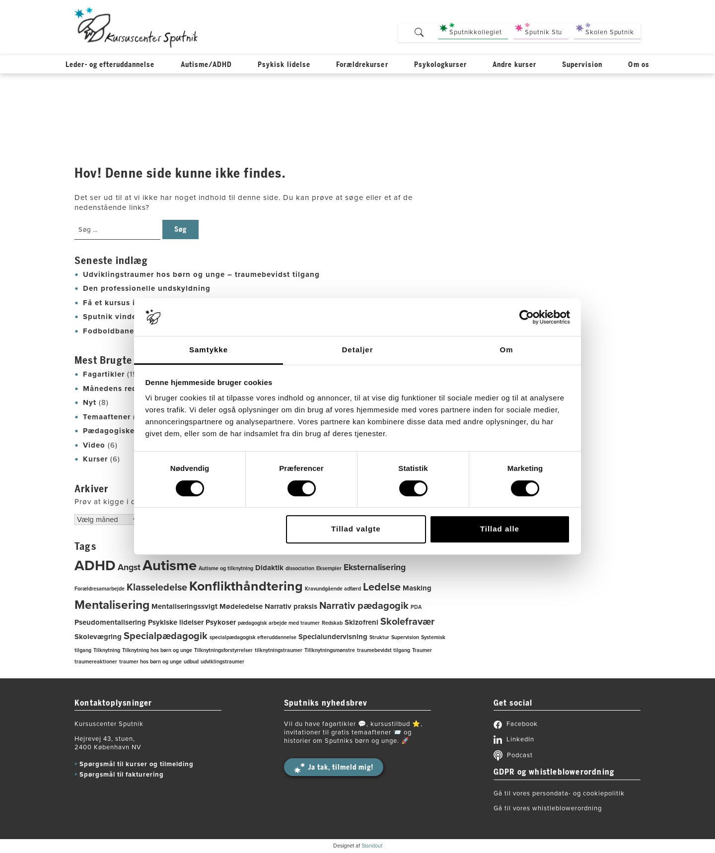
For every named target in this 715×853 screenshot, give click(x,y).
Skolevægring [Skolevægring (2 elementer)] (98, 636)
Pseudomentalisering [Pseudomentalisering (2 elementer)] (110, 622)
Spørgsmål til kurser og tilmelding (136, 764)
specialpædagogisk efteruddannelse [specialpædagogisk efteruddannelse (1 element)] (253, 637)
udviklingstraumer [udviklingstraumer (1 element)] (222, 661)
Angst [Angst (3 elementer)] (129, 567)
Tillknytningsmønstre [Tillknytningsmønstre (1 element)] (329, 650)
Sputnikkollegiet (470, 29)
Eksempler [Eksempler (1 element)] (329, 568)
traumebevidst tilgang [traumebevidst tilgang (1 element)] (383, 650)
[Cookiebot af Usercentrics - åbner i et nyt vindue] (526, 317)
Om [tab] (506, 350)
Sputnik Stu (538, 29)
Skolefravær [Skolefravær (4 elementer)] (407, 622)
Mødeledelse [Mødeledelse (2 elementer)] (241, 606)
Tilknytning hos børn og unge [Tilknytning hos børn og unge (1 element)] (157, 650)
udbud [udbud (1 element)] (191, 661)
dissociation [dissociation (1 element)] (300, 568)
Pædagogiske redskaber (129, 430)
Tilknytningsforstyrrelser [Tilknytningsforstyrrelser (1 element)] (223, 650)
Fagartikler (104, 374)
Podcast (513, 755)
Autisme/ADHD (206, 66)
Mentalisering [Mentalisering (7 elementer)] (111, 605)
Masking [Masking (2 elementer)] (417, 588)
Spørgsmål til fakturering (121, 775)
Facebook (516, 724)
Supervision (582, 66)
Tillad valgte (355, 529)
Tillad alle (499, 529)
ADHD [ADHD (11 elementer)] (95, 565)
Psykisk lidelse (284, 66)
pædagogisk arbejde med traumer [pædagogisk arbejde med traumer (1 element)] (279, 623)
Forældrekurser (362, 66)
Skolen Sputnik (604, 29)
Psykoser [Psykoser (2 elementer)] (221, 622)
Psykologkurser (440, 66)
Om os (638, 66)
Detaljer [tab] (357, 350)
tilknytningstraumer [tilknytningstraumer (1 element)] (278, 650)
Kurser (95, 459)
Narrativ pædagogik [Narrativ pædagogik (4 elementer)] (364, 606)
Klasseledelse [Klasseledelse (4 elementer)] (157, 587)
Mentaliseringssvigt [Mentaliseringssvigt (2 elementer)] (184, 606)
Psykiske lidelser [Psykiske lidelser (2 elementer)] (176, 622)
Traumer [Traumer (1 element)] (422, 650)
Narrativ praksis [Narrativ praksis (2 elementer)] (291, 606)
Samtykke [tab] (208, 350)
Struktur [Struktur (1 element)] (379, 637)
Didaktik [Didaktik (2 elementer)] (269, 567)
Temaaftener (107, 416)
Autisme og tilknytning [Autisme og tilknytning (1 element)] (226, 568)
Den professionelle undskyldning (147, 288)
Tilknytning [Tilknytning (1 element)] (106, 650)
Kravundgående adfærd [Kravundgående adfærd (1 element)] (333, 589)
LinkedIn (514, 739)
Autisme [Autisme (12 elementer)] (170, 565)
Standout (371, 846)
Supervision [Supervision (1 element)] (405, 637)
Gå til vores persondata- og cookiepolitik (559, 793)
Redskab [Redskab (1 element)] (332, 623)
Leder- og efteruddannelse (110, 66)
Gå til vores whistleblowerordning (548, 808)
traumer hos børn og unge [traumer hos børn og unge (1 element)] (150, 661)
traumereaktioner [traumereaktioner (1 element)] (95, 661)
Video (94, 445)
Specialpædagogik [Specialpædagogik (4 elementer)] (166, 636)
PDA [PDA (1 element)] (416, 607)
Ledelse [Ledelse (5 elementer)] (382, 587)
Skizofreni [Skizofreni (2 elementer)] (361, 622)
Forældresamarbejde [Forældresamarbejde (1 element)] (99, 589)
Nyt (89, 402)
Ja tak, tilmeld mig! (340, 767)
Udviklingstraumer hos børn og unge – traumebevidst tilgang (201, 274)
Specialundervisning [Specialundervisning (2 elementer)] (332, 636)
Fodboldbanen (111, 331)
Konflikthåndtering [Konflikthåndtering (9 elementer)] (246, 586)
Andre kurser (514, 66)
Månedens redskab (119, 388)
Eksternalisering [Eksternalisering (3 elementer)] (375, 567)
